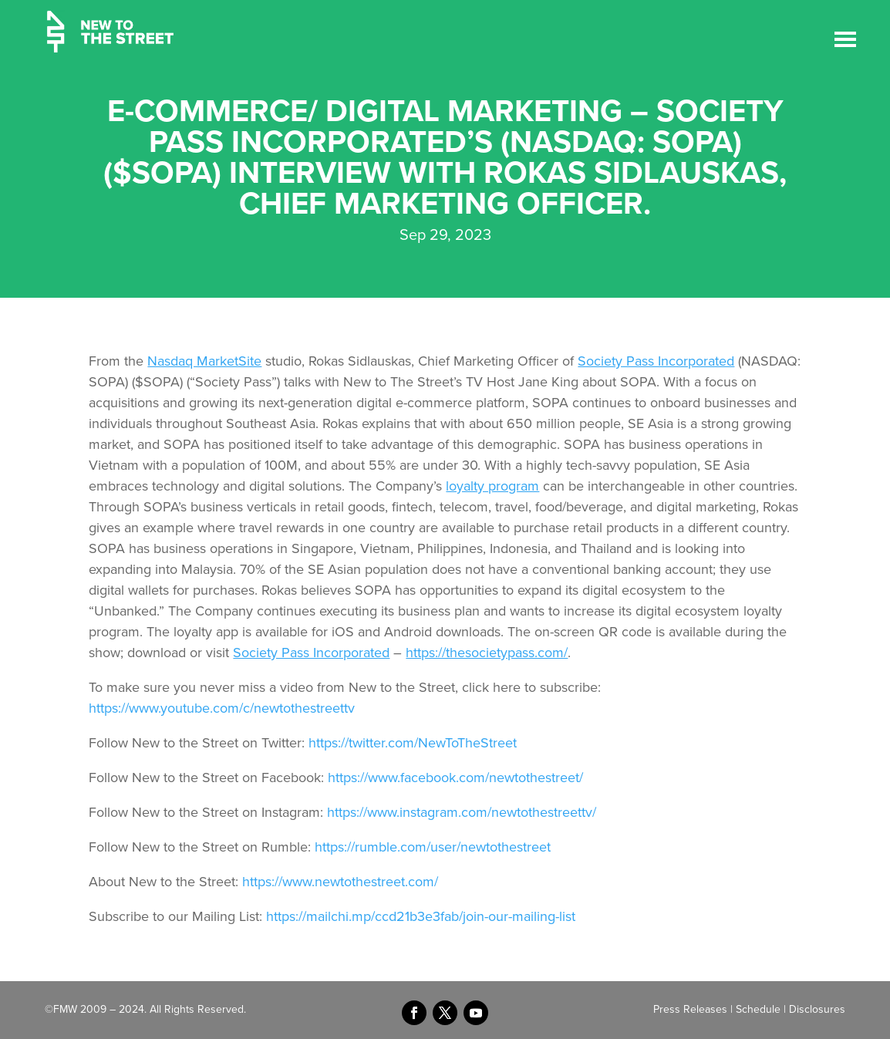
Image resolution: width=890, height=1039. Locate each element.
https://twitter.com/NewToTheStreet (412, 743)
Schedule (758, 1009)
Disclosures (817, 1009)
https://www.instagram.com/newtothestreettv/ (461, 812)
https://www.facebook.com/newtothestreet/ (455, 777)
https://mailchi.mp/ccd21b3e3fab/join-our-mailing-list (420, 916)
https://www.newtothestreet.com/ (340, 882)
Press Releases (690, 1009)
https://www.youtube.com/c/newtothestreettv (222, 708)
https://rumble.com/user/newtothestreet (433, 847)
